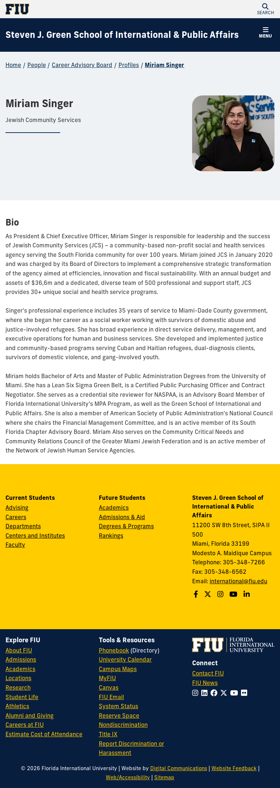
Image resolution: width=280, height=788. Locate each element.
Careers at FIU (24, 724)
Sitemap (164, 777)
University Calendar (125, 659)
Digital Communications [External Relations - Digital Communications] (178, 768)
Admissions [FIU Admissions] (20, 659)
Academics (114, 507)
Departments (23, 526)
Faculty (15, 544)
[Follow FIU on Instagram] (196, 693)
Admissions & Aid (122, 517)
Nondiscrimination (123, 724)
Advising (16, 507)
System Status (118, 706)
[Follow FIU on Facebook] (215, 693)
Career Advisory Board (82, 64)
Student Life (21, 697)
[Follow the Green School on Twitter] (208, 594)
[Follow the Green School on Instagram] (221, 594)
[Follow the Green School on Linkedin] (247, 594)
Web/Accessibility (128, 777)
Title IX (108, 734)
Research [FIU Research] (18, 687)
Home (13, 64)
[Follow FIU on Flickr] (245, 693)
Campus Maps (118, 669)
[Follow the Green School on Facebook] (196, 594)
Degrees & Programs (126, 526)
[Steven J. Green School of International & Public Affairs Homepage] (122, 35)
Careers (15, 517)
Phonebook (114, 650)
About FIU (18, 650)
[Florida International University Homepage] (72, 9)
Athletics (17, 706)
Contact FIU (208, 673)
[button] (265, 9)
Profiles (128, 64)
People (36, 64)
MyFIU (107, 678)
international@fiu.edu (238, 581)
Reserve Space (119, 715)
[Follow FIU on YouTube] (235, 693)
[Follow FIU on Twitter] (225, 693)
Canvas (108, 687)
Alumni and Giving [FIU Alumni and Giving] (29, 715)
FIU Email (111, 697)
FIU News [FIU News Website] (205, 682)
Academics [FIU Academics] (20, 669)
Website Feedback (234, 768)
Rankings (111, 535)
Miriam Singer (164, 64)
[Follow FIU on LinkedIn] (205, 693)
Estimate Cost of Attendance (43, 734)
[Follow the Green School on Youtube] (234, 594)
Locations (18, 678)
